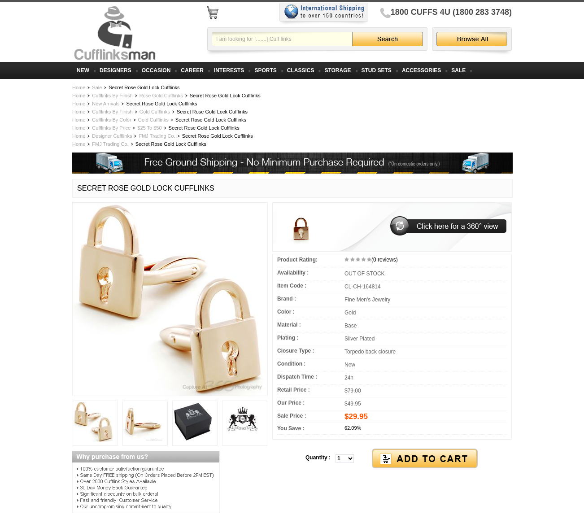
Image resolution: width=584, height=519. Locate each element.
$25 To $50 (149, 128)
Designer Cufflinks (112, 136)
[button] (392, 459)
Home (78, 87)
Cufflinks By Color (111, 119)
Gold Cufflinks (154, 111)
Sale (97, 87)
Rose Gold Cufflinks (161, 95)
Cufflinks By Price (111, 128)
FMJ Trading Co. (157, 136)
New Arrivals (105, 103)
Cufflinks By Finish (112, 95)
